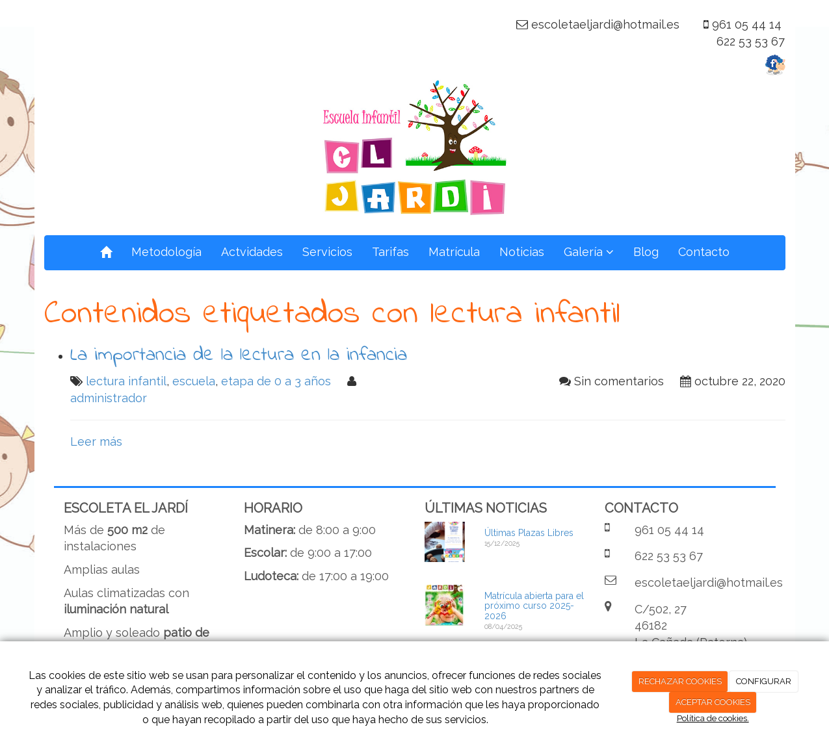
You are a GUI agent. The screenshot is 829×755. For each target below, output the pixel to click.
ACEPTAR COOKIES (713, 702)
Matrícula (454, 252)
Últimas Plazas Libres (528, 533)
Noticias (521, 252)
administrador (108, 398)
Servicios (327, 252)
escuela (193, 381)
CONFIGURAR (763, 681)
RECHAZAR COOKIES (680, 681)
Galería (589, 252)
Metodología (166, 252)
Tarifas (390, 252)
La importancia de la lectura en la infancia (238, 355)
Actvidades (252, 252)
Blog (646, 252)
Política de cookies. (713, 718)
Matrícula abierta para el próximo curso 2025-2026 (534, 606)
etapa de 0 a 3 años (276, 381)
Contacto (704, 252)
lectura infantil (126, 381)
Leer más (96, 441)
